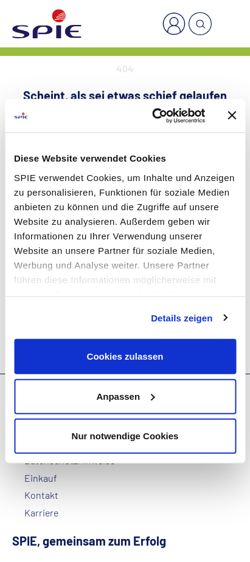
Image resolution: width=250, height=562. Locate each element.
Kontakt (41, 495)
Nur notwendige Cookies (125, 436)
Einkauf (40, 478)
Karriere (41, 513)
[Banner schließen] (231, 115)
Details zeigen (181, 317)
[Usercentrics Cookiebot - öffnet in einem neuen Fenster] (154, 115)
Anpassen (125, 396)
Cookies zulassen (125, 356)
